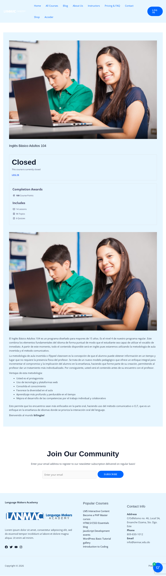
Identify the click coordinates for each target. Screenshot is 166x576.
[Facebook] (6, 547)
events (86, 535)
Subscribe (110, 474)
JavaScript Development (96, 531)
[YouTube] (16, 547)
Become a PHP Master (95, 515)
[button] (155, 11)
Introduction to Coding (95, 547)
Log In (15, 175)
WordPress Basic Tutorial (97, 539)
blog (85, 527)
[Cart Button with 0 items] (158, 568)
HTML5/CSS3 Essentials (96, 523)
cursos (86, 519)
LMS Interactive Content (96, 511)
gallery (86, 543)
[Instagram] (20, 547)
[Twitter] (11, 547)
